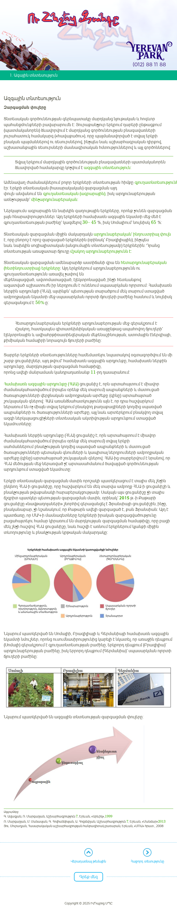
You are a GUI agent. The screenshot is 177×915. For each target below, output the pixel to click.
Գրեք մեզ (88, 876)
